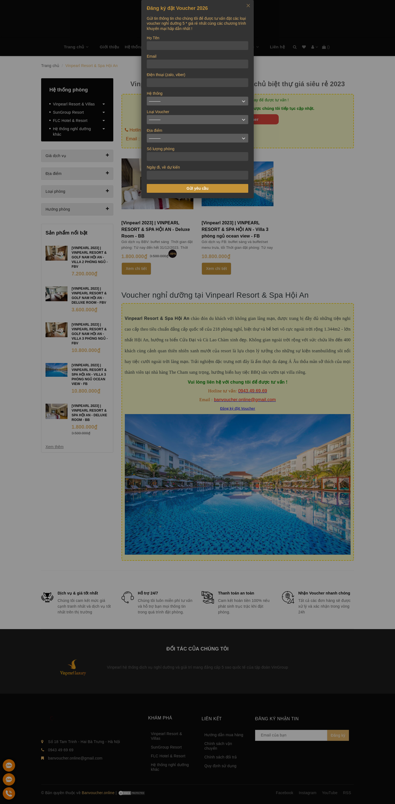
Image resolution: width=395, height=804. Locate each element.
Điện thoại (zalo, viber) (166, 74)
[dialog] (197, 99)
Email (151, 56)
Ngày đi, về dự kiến (163, 167)
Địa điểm (154, 130)
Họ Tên (153, 38)
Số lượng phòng (160, 149)
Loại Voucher (158, 112)
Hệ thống (154, 93)
